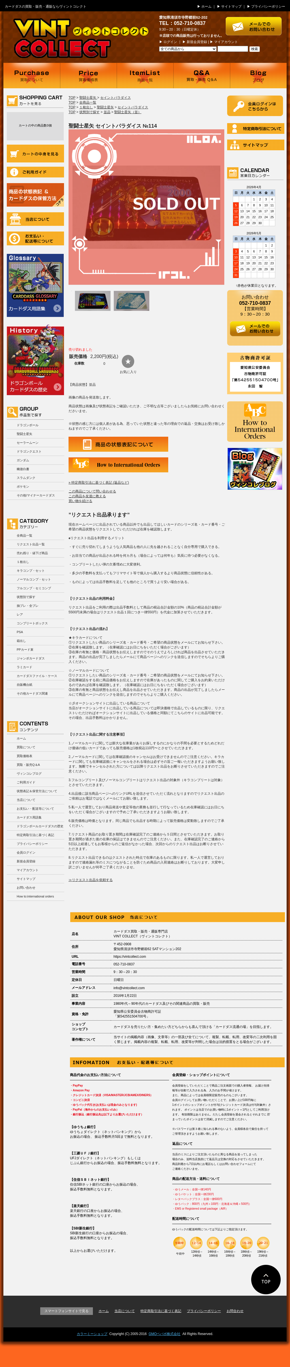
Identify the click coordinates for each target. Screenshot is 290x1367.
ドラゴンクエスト (29, 451)
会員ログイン (26, 852)
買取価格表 (88, 75)
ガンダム (23, 460)
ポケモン (23, 486)
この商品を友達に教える (87, 496)
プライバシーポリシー (268, 6)
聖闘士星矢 (24, 434)
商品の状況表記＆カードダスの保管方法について (35, 195)
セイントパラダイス (115, 98)
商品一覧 (145, 75)
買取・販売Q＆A (28, 764)
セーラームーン (28, 442)
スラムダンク (26, 477)
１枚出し (23, 561)
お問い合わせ (26, 887)
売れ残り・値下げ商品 (32, 553)
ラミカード (24, 667)
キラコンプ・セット (31, 570)
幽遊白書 (23, 469)
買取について (31, 75)
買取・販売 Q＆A (201, 75)
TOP (72, 98)
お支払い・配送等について (35, 238)
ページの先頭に (266, 1279)
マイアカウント (226, 42)
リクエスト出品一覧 (31, 544)
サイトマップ (231, 6)
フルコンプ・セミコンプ (34, 588)
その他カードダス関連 (32, 693)
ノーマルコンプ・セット (34, 579)
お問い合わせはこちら (256, 23)
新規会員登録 (197, 42)
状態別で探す (26, 597)
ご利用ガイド (35, 172)
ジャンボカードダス (31, 658)
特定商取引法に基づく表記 (35, 835)
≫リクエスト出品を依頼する (91, 880)
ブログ (258, 75)
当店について (35, 219)
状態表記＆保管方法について (37, 791)
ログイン (170, 42)
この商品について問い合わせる (92, 491)
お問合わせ (235, 1311)
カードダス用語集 (35, 285)
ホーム (206, 6)
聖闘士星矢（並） (127, 112)
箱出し (21, 640)
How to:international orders (35, 896)
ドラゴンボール (28, 425)
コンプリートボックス (32, 623)
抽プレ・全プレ (28, 605)
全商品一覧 (24, 535)
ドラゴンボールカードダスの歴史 (35, 359)
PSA (20, 632)
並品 (107, 112)
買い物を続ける (80, 501)
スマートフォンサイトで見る (66, 1311)
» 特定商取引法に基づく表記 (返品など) (99, 483)
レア (20, 614)
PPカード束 (25, 649)
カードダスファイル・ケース (37, 676)
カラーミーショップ (92, 1334)
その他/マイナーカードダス (36, 495)
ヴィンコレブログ (29, 773)
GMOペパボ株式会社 (165, 1334)
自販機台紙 (24, 684)
